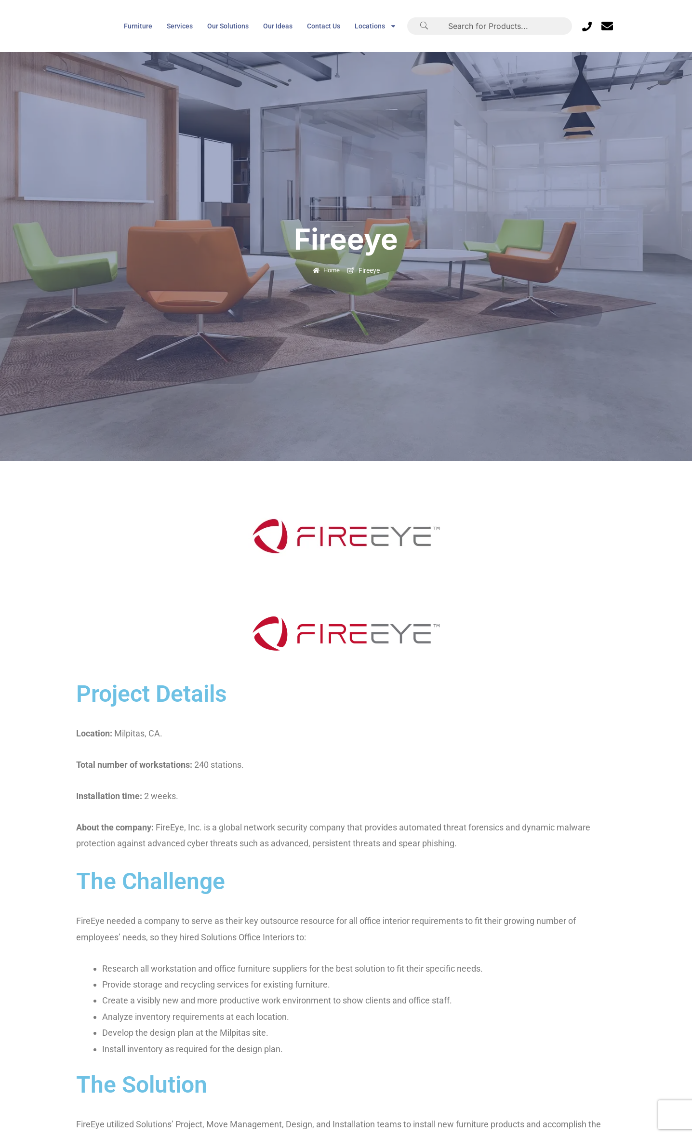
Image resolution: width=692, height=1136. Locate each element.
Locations (376, 26)
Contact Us (323, 26)
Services (180, 26)
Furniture (138, 26)
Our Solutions (228, 26)
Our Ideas (278, 26)
